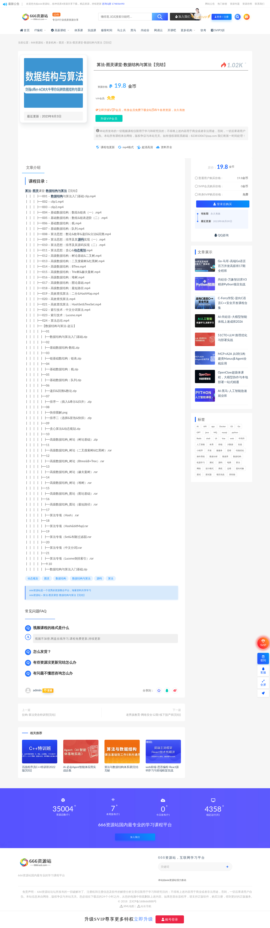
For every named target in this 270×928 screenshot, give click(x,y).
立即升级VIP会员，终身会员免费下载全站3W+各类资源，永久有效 (141, 110)
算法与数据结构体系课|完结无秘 (121, 768)
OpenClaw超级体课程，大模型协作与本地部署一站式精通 (233, 377)
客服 (263, 670)
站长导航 (144, 906)
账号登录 (170, 919)
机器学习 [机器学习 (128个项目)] (201, 462)
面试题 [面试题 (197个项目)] (209, 474)
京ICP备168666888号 (143, 901)
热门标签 (222, 3)
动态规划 (80, 250)
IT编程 (38, 30)
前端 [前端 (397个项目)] (220, 444)
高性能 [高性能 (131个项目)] (232, 474)
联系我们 (259, 3)
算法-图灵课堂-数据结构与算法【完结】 (64, 595)
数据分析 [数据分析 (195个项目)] (214, 456)
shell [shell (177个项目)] (208, 438)
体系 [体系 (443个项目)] (212, 444)
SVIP (263, 643)
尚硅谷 (145, 30)
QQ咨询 (221, 235)
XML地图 (127, 906)
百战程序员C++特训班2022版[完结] (38, 768)
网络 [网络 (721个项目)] (199, 468)
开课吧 (172, 30)
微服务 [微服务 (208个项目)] (219, 450)
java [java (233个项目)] (207, 432)
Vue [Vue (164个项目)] (223, 438)
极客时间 (106, 30)
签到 (263, 658)
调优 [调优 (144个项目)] (220, 468)
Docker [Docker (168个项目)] (222, 426)
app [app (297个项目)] (213, 426)
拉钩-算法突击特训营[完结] (39, 714)
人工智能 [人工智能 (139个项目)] (201, 444)
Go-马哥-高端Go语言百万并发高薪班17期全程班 (232, 265)
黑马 (133, 30)
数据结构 (57, 196)
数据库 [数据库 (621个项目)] (225, 456)
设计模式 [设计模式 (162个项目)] (210, 468)
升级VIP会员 (108, 118)
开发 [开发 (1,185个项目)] (210, 450)
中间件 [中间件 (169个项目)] (242, 438)
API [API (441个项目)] (205, 426)
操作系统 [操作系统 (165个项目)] (201, 456)
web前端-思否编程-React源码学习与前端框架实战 (162, 768)
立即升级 (143, 919)
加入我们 (182, 16)
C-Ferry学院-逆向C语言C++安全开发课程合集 (232, 302)
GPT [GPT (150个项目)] (199, 432)
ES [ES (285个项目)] (232, 426)
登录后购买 (222, 204)
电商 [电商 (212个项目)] (229, 462)
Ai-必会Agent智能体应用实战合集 (79, 768)
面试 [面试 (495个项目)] (199, 474)
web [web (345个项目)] (232, 438)
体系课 (78, 30)
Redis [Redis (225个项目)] (199, 438)
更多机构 (186, 30)
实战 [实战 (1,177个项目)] (240, 444)
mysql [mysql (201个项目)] (224, 432)
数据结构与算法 (56, 190)
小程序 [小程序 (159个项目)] (200, 450)
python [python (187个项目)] (235, 432)
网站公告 (210, 3)
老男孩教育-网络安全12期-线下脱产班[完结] (153, 714)
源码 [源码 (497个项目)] (220, 462)
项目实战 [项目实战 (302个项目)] (220, 474)
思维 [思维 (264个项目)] (229, 450)
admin (37, 690)
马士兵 (121, 30)
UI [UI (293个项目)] (216, 438)
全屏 (263, 683)
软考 (203, 30)
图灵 (61, 42)
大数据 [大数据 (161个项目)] (230, 444)
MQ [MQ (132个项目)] (215, 432)
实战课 (92, 30)
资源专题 (235, 3)
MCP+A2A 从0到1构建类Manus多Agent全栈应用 (232, 358)
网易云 (158, 30)
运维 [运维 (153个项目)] (229, 468)
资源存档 (247, 3)
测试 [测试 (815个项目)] (212, 462)
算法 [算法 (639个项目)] (238, 462)
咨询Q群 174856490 (113, 3)
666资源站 (37, 42)
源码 (81, 239)
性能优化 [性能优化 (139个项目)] (240, 450)
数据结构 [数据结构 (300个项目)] (237, 456)
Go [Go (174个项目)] (239, 426)
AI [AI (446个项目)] (198, 426)
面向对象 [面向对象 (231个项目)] (240, 468)
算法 (28, 190)
